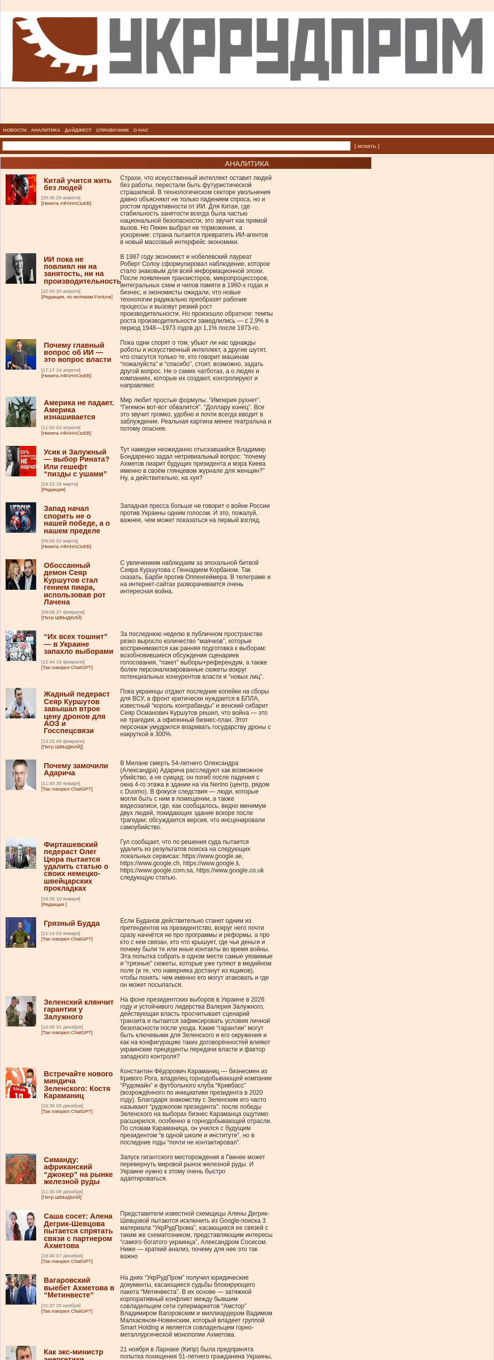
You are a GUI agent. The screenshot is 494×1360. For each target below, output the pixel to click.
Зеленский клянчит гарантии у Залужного (79, 1009)
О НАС (141, 130)
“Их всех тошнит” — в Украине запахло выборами (79, 643)
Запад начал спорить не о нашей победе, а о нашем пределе (77, 519)
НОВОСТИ (14, 130)
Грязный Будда (72, 923)
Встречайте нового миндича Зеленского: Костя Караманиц (78, 1085)
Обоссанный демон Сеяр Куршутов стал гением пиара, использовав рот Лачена (74, 583)
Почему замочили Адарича (76, 769)
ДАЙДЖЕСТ (78, 130)
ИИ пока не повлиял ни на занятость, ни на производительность (82, 270)
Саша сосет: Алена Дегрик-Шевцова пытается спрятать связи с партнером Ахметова (78, 1231)
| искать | (366, 146)
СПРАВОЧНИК (112, 130)
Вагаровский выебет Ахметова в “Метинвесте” (79, 1287)
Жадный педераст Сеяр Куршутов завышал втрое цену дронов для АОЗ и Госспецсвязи (77, 712)
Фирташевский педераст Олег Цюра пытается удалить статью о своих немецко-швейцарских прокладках (76, 866)
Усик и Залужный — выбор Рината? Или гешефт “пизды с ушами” (76, 463)
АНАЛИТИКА (46, 130)
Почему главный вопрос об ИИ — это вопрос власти (78, 352)
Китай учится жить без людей (78, 184)
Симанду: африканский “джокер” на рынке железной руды (78, 1171)
